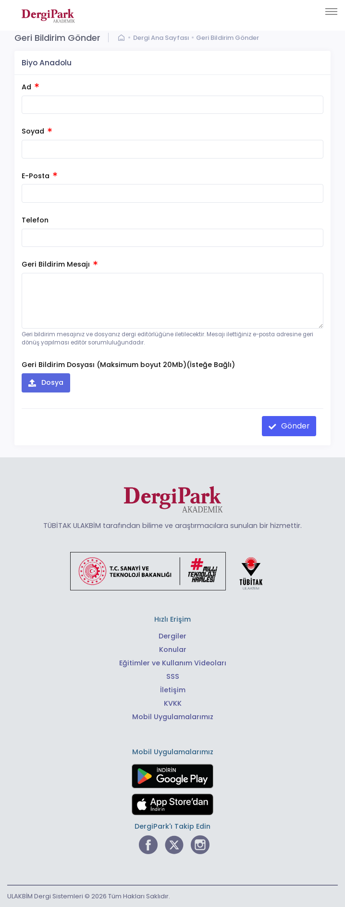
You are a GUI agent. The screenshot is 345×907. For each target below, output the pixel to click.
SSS (172, 676)
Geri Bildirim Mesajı (60, 264)
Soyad (37, 131)
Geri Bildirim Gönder (227, 37)
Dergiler (172, 636)
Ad (30, 87)
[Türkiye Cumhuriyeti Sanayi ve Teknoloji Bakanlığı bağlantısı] (172, 570)
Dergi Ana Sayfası (161, 37)
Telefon (35, 220)
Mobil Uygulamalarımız (172, 717)
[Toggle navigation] (331, 11)
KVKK (173, 703)
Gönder (294, 426)
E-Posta (39, 176)
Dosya (51, 382)
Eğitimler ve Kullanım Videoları (172, 663)
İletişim (172, 690)
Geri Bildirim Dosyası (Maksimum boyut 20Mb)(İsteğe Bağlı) (128, 364)
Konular (172, 649)
